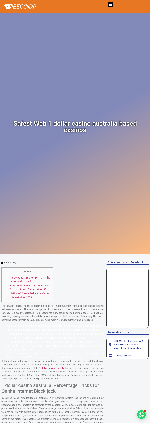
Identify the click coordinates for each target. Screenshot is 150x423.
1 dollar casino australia (51, 368)
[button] (110, 4)
